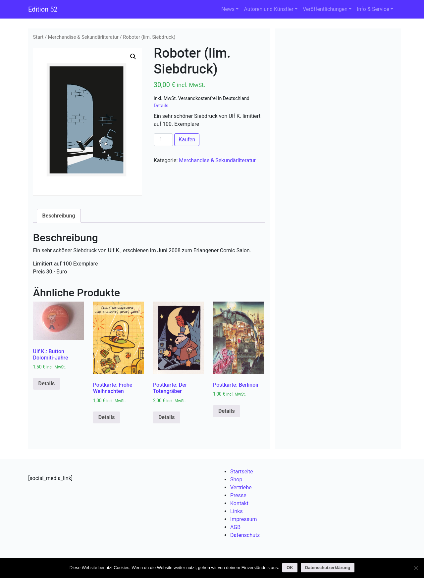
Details (161, 106)
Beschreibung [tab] (58, 216)
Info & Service (373, 9)
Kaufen (187, 139)
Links (236, 511)
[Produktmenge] (163, 139)
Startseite (241, 471)
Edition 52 (43, 9)
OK (290, 567)
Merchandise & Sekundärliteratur (83, 37)
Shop (236, 479)
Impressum (243, 519)
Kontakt (239, 503)
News (228, 9)
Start (38, 37)
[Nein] (415, 567)
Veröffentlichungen (325, 9)
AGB (235, 527)
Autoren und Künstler (268, 9)
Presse (238, 495)
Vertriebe (241, 487)
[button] (133, 57)
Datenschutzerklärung (327, 567)
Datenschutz (245, 535)
